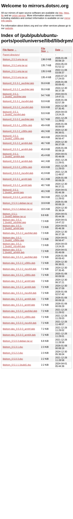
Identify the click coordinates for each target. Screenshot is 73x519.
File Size (43, 49)
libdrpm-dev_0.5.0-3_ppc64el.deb (20, 311)
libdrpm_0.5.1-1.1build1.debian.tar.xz (14, 215)
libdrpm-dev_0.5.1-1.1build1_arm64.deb (13, 251)
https (66, 13)
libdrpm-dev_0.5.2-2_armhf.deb (19, 281)
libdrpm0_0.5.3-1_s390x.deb (17, 125)
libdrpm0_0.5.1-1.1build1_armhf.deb (13, 191)
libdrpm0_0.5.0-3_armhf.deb (17, 197)
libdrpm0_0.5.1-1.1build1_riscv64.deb (14, 113)
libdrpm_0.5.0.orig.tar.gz (15, 77)
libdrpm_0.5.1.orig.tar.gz (15, 71)
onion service (19, 15)
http (61, 13)
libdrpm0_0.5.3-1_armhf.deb (17, 179)
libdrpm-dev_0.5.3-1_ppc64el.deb (20, 257)
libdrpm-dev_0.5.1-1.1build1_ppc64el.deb (14, 221)
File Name (8, 50)
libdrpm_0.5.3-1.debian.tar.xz (17, 203)
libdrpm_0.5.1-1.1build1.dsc (17, 365)
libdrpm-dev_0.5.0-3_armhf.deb (19, 329)
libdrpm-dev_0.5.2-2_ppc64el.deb (20, 233)
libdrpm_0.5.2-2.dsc (13, 353)
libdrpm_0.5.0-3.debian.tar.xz (17, 341)
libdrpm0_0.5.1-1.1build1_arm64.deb (13, 155)
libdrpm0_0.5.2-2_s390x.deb (17, 131)
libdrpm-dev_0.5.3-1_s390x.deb (19, 275)
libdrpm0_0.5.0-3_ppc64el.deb (18, 119)
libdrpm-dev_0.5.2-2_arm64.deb (19, 287)
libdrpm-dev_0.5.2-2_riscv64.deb (19, 269)
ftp (2, 15)
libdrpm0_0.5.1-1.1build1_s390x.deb (13, 137)
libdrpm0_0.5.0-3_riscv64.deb (18, 173)
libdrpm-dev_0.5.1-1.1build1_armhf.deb (13, 227)
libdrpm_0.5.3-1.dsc (13, 347)
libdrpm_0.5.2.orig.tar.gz (15, 65)
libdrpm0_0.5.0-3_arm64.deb (17, 161)
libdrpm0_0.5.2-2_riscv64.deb (18, 107)
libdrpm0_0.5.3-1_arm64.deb (17, 149)
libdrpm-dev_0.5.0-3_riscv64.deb (19, 323)
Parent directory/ (11, 55)
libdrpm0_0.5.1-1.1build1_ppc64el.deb (14, 95)
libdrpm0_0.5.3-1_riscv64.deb (18, 101)
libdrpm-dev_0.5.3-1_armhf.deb (19, 305)
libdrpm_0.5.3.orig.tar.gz (15, 59)
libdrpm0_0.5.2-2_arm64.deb (17, 143)
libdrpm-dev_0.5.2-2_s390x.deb (19, 263)
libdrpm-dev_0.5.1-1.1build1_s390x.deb (13, 239)
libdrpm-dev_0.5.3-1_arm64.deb (19, 299)
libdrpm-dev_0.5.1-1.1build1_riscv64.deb (14, 245)
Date (57, 50)
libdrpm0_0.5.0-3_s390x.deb (17, 167)
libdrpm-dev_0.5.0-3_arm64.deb (19, 335)
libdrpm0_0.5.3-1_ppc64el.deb (18, 83)
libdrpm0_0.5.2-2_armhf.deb (17, 185)
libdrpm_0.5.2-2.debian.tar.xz (17, 209)
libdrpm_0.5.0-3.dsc (13, 359)
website (9, 28)
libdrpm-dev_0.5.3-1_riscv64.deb (19, 293)
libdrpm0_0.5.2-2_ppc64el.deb (18, 89)
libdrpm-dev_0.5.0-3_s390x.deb (19, 317)
